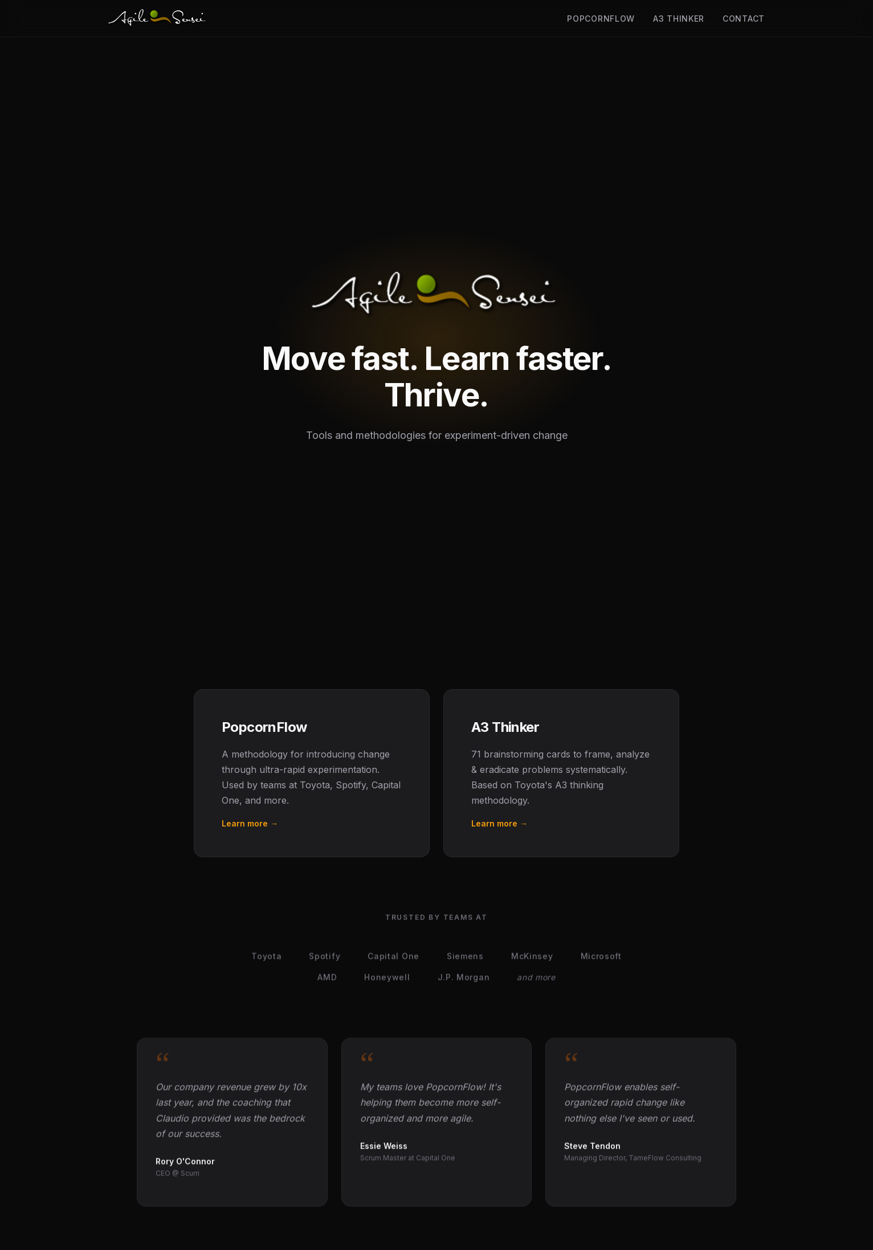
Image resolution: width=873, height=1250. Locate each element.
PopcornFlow (601, 18)
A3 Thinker (678, 18)
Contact (744, 18)
